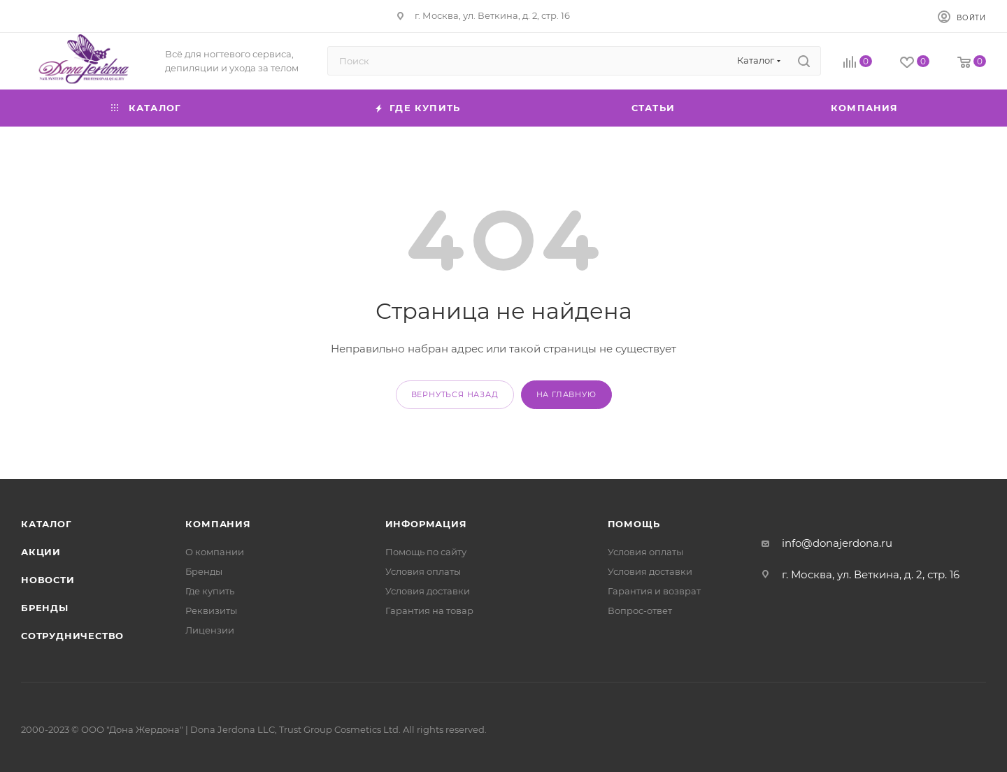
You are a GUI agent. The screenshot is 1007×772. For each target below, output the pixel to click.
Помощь (634, 523)
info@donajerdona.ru (837, 543)
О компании (214, 551)
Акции (41, 551)
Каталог (46, 523)
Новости (48, 579)
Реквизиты (211, 610)
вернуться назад (455, 394)
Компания (217, 523)
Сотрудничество (72, 635)
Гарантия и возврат (654, 590)
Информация (426, 523)
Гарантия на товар (429, 610)
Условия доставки (427, 590)
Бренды (45, 607)
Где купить (209, 590)
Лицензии (209, 630)
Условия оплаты (423, 571)
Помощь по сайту (425, 551)
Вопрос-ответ (640, 610)
